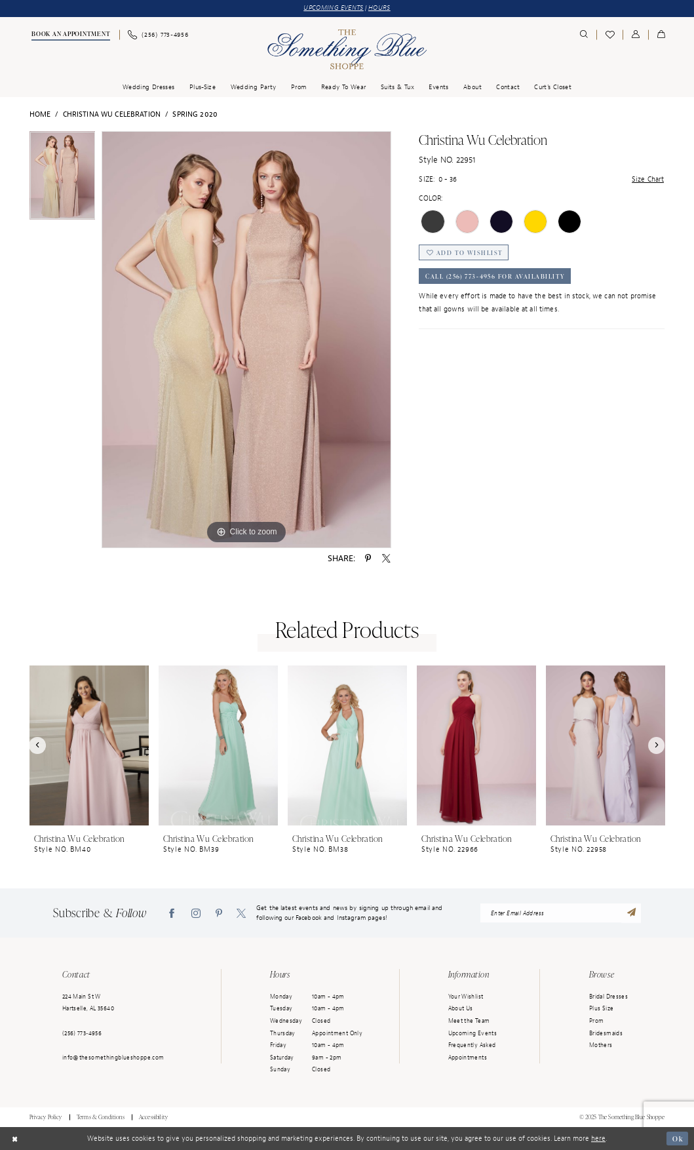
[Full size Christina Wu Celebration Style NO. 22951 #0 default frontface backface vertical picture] (246, 339)
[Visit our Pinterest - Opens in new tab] (219, 913)
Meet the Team (469, 1021)
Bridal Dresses (608, 997)
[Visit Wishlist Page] (609, 35)
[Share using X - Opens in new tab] (386, 559)
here (598, 1138)
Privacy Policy (45, 1117)
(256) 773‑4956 (82, 1033)
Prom (596, 1021)
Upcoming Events (472, 1033)
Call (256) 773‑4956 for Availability (495, 276)
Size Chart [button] (648, 179)
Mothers (601, 1045)
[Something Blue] (347, 49)
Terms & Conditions (101, 1117)
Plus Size (601, 1008)
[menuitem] (69, 35)
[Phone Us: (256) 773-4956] (158, 35)
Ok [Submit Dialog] (677, 1138)
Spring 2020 (195, 114)
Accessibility (153, 1117)
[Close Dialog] (15, 1138)
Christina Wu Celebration (112, 114)
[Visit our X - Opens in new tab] (241, 913)
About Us (460, 1008)
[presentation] (89, 745)
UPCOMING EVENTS (333, 8)
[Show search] (584, 35)
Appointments (467, 1057)
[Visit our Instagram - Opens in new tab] (196, 913)
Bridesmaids (606, 1033)
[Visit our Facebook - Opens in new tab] (171, 913)
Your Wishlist (466, 997)
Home (40, 114)
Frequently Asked (472, 1045)
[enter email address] (560, 913)
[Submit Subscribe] (631, 912)
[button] (635, 35)
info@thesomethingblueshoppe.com (113, 1057)
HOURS (379, 8)
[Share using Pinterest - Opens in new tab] (368, 559)
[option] (62, 178)
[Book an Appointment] (69, 35)
